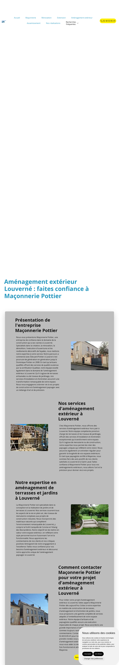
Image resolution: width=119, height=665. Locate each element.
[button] (78, 23)
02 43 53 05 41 (108, 21)
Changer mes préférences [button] (93, 659)
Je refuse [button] (98, 654)
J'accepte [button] (87, 654)
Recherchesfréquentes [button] (71, 23)
